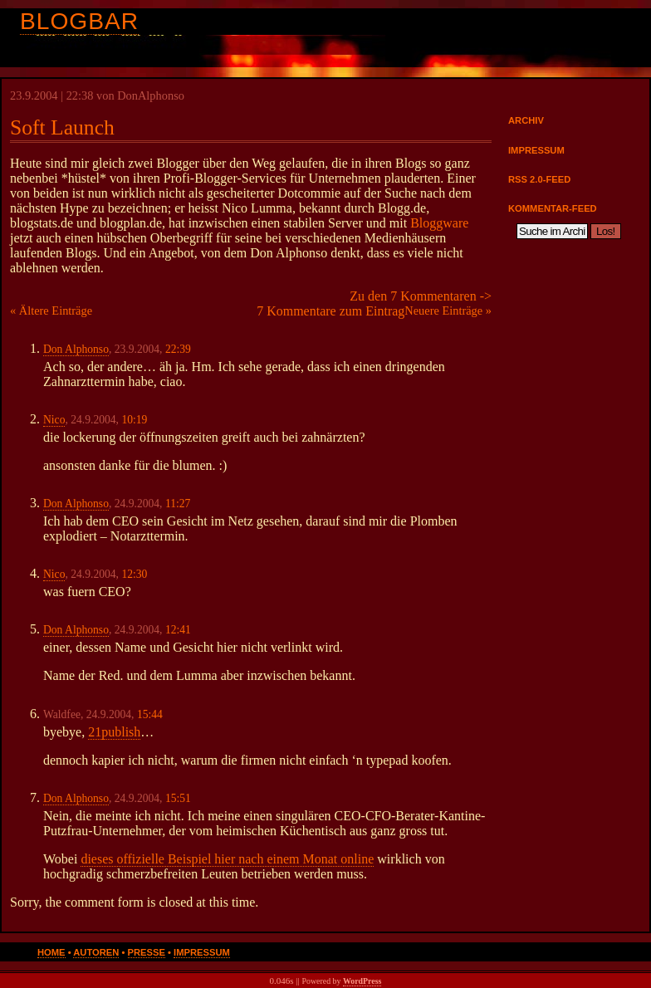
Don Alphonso (76, 349)
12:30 (134, 574)
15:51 (178, 798)
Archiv (526, 120)
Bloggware (439, 223)
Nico (54, 419)
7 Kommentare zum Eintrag (330, 311)
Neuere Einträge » (448, 310)
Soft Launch (62, 127)
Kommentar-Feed (552, 208)
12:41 (178, 630)
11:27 (177, 503)
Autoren (96, 952)
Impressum (536, 150)
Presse (146, 952)
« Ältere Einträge (51, 310)
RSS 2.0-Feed (539, 179)
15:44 (150, 714)
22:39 (178, 349)
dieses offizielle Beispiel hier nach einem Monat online (227, 859)
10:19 (134, 419)
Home (51, 952)
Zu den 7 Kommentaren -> (421, 296)
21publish (114, 732)
